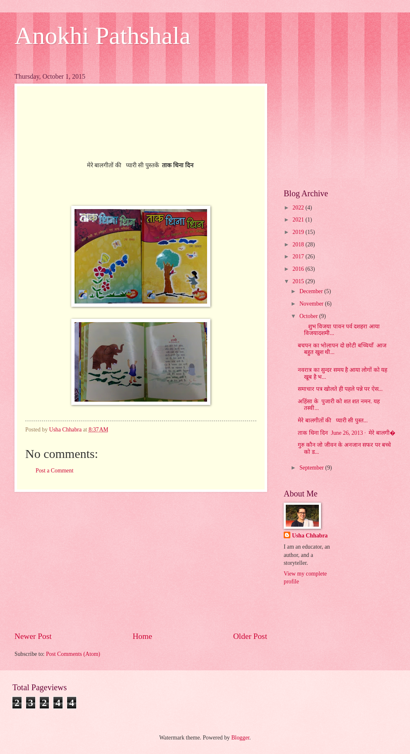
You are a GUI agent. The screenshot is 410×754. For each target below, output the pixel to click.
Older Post (250, 636)
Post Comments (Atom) (73, 654)
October (309, 316)
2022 (298, 208)
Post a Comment (54, 470)
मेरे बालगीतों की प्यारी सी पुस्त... (333, 420)
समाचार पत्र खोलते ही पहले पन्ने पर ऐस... (340, 389)
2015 (298, 281)
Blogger (240, 738)
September (312, 468)
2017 (298, 256)
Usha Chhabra (310, 535)
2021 (298, 220)
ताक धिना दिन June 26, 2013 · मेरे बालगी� (346, 433)
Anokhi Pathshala (102, 35)
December (311, 291)
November (312, 304)
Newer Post (33, 636)
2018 (298, 244)
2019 (298, 232)
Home (142, 636)
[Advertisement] (140, 561)
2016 (298, 269)
